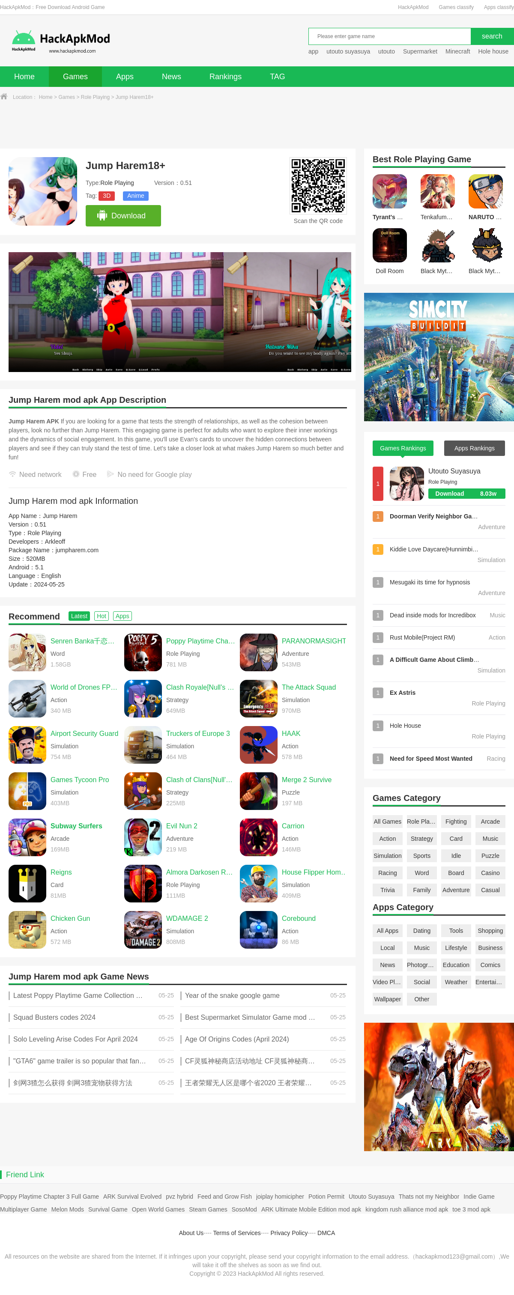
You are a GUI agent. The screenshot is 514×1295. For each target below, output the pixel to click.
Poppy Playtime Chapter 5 (201, 641)
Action (388, 838)
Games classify (456, 7)
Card (456, 838)
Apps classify (499, 7)
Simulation (387, 855)
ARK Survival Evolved (132, 1196)
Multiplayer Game (23, 1209)
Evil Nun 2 (181, 826)
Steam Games (208, 1209)
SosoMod (244, 1209)
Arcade (490, 821)
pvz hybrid (179, 1196)
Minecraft (457, 51)
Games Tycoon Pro (80, 779)
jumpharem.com (77, 550)
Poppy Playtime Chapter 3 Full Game (49, 1196)
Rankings (225, 76)
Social (422, 982)
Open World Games (158, 1209)
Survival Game (108, 1209)
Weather (456, 982)
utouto (386, 51)
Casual (490, 890)
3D (107, 195)
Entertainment (490, 982)
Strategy (422, 838)
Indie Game (478, 1196)
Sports (421, 855)
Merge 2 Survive (307, 779)
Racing (387, 872)
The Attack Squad (309, 687)
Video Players (388, 982)
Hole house (494, 51)
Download (121, 215)
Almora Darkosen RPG (201, 872)
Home (24, 76)
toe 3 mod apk (471, 1209)
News (171, 76)
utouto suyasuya (348, 51)
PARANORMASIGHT (314, 641)
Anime (135, 195)
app (313, 51)
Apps (125, 76)
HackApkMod (413, 7)
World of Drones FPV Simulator (85, 687)
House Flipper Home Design (316, 872)
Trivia (387, 890)
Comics (491, 965)
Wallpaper (387, 999)
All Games (388, 821)
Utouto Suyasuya (454, 471)
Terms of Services (237, 1233)
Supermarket (420, 51)
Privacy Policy (289, 1233)
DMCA (326, 1233)
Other (421, 999)
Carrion (293, 826)
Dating (421, 930)
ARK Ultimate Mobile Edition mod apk (311, 1209)
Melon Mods (67, 1209)
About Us (191, 1233)
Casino (490, 872)
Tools (456, 930)
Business (490, 947)
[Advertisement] (257, 125)
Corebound (299, 918)
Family (421, 890)
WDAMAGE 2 (187, 918)
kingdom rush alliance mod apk (406, 1209)
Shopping (490, 930)
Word (422, 872)
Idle (456, 855)
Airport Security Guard (84, 733)
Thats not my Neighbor (429, 1196)
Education (456, 965)
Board (456, 872)
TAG (277, 76)
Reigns (61, 872)
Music (491, 838)
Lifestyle (456, 947)
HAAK (291, 733)
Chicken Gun (70, 918)
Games (75, 76)
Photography (422, 965)
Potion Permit (326, 1196)
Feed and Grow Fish (224, 1196)
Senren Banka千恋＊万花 (85, 641)
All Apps (388, 930)
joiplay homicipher (280, 1196)
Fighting (456, 821)
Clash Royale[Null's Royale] (201, 687)
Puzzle (490, 855)
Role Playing (95, 97)
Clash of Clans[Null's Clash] (201, 779)
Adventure (456, 890)
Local (387, 947)
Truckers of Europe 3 (198, 733)
